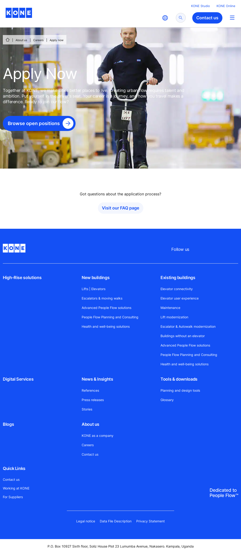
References (90, 390)
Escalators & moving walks (102, 298)
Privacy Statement (150, 521)
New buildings (95, 277)
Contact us (90, 454)
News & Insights (97, 379)
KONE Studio (200, 6)
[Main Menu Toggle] (232, 17)
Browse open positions (34, 123)
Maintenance (170, 308)
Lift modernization (174, 317)
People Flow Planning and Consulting (110, 317)
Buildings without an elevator (183, 336)
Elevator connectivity (177, 289)
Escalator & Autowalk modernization (188, 326)
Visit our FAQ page (120, 207)
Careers (38, 40)
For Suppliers (13, 497)
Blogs (8, 424)
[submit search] (181, 18)
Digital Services (18, 379)
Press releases (93, 400)
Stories (87, 409)
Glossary (167, 400)
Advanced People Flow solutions (106, 308)
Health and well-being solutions (106, 326)
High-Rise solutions (22, 277)
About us (21, 40)
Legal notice (85, 521)
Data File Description (116, 521)
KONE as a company (97, 436)
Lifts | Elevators (93, 289)
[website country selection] (165, 18)
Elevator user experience (180, 298)
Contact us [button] (207, 17)
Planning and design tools (180, 390)
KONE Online (226, 6)
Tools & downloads (179, 379)
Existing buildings (178, 277)
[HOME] (7, 40)
